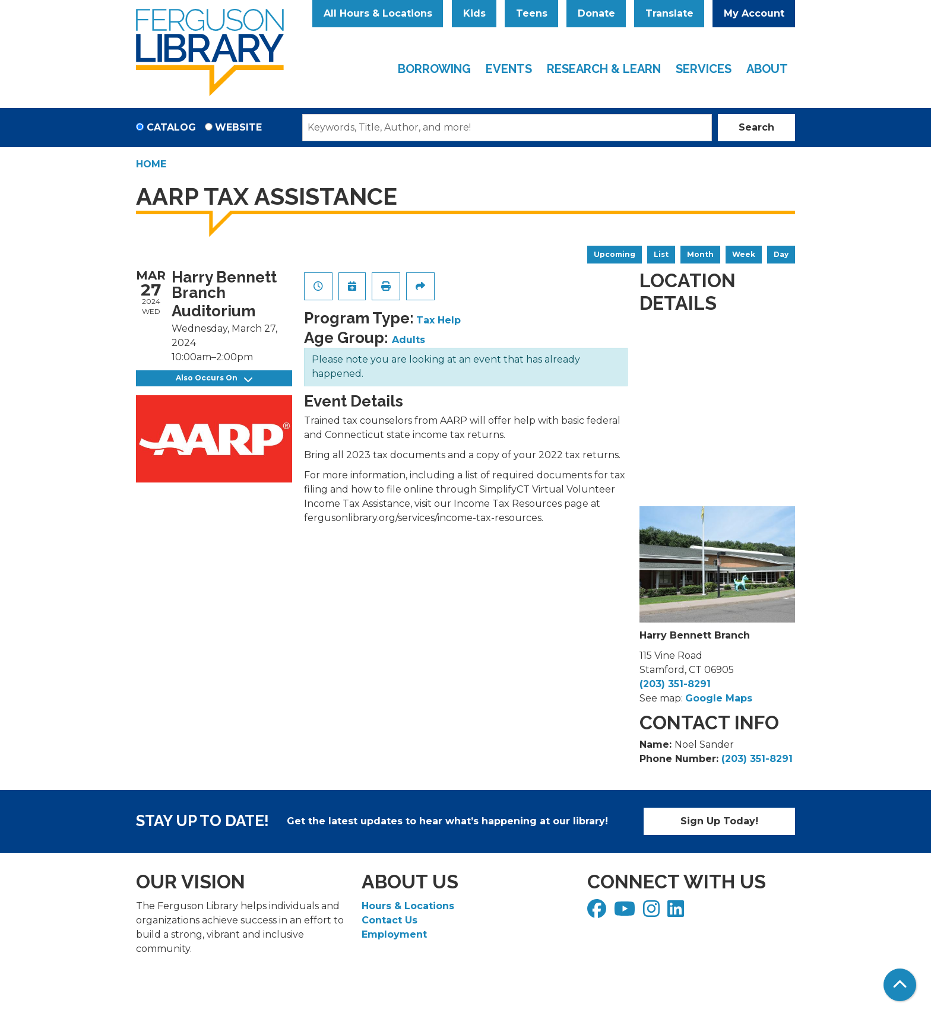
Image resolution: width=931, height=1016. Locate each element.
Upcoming (614, 254)
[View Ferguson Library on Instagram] (653, 912)
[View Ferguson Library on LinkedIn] (677, 912)
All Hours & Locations (378, 13)
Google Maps (718, 698)
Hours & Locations (408, 906)
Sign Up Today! (719, 821)
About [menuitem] (767, 69)
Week (743, 254)
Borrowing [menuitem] (434, 69)
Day (781, 254)
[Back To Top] (900, 985)
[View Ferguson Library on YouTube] (626, 912)
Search (756, 127)
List (661, 254)
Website (238, 127)
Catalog (171, 127)
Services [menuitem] (704, 69)
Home (151, 164)
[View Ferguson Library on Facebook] (598, 912)
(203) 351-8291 (675, 684)
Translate (669, 13)
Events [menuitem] (509, 69)
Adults (408, 339)
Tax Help (438, 320)
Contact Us (389, 920)
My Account (754, 13)
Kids (474, 13)
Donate (596, 13)
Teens (531, 13)
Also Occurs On (214, 378)
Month (700, 254)
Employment (394, 934)
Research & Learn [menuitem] (604, 69)
